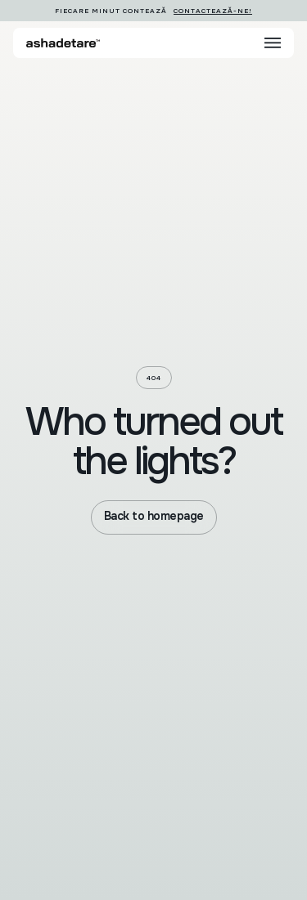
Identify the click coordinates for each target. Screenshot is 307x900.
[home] (63, 42)
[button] (272, 43)
